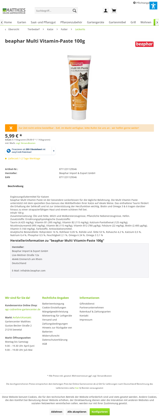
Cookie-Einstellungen (54, 307)
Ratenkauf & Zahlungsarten (95, 311)
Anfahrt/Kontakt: (22, 317)
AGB (44, 343)
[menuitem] (56, 10)
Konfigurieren (100, 411)
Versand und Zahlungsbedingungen (55, 321)
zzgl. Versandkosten (26, 143)
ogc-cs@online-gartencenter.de (22, 309)
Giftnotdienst (87, 303)
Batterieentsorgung (53, 303)
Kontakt (84, 315)
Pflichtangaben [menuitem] (143, 2)
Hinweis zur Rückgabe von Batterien (57, 329)
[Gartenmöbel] (117, 22)
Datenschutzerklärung (54, 339)
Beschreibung (15, 186)
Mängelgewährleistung (55, 311)
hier (77, 387)
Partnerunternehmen (92, 307)
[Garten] (21, 22)
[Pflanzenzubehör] (71, 22)
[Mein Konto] (105, 10)
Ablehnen (56, 411)
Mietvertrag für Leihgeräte (57, 315)
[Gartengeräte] (96, 22)
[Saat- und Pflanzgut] (43, 22)
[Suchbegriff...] (56, 10)
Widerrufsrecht (50, 335)
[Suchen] (74, 10)
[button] (153, 5)
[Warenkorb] (114, 10)
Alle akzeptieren (76, 411)
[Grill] (133, 22)
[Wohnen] (146, 22)
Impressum (86, 319)
